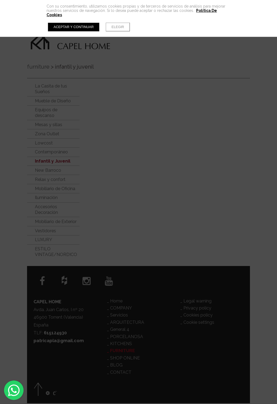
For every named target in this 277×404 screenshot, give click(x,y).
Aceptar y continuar (74, 27)
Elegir (117, 27)
